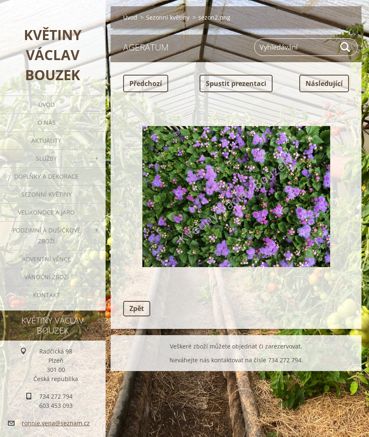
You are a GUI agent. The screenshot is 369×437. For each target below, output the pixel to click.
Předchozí (145, 83)
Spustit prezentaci (236, 83)
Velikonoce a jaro (46, 212)
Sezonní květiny (46, 194)
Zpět (136, 308)
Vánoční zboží (46, 277)
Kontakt (46, 295)
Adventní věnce (46, 259)
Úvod (46, 105)
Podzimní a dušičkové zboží (47, 235)
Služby (46, 158)
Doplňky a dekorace (46, 176)
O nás (47, 122)
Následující (324, 83)
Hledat (345, 47)
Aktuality (46, 140)
